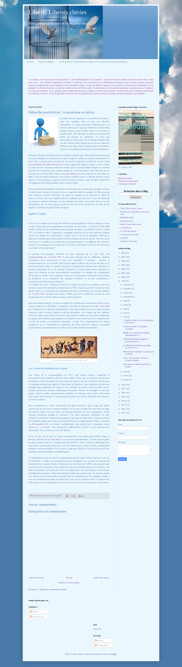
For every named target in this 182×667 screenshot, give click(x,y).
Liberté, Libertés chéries (57, 12)
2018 (123, 385)
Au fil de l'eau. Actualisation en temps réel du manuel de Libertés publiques (93, 61)
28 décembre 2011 (40, 424)
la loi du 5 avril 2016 (99, 306)
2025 (123, 257)
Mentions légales (46, 61)
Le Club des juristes (128, 231)
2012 (123, 409)
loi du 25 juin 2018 (100, 226)
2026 (123, 253)
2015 (123, 397)
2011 (123, 413)
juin (125, 309)
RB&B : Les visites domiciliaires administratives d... (136, 334)
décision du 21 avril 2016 (48, 439)
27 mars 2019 (38, 294)
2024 (123, 261)
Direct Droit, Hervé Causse (131, 208)
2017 (123, 389)
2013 (123, 405)
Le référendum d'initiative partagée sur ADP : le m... (137, 346)
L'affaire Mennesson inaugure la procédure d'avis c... (136, 340)
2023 (123, 265)
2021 (123, 273)
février (126, 376)
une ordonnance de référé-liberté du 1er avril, (48, 164)
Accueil (30, 61)
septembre (127, 297)
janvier (126, 380)
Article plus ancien (101, 578)
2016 (123, 393)
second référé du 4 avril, (73, 173)
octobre (126, 293)
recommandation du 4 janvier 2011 (44, 257)
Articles (34, 612)
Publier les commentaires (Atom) (53, 589)
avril (125, 317)
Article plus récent (36, 578)
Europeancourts (127, 221)
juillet (126, 305)
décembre (127, 285)
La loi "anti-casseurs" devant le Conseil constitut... (135, 359)
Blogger (113, 654)
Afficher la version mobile (68, 583)
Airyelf (97, 654)
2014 (123, 401)
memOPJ (124, 238)
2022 (123, 269)
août (125, 301)
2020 (123, 277)
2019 (123, 281)
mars (125, 372)
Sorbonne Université (129, 241)
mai (125, 313)
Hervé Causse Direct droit (131, 224)
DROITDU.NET (127, 218)
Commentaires (37, 617)
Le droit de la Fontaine (130, 235)
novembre (127, 289)
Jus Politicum (126, 228)
